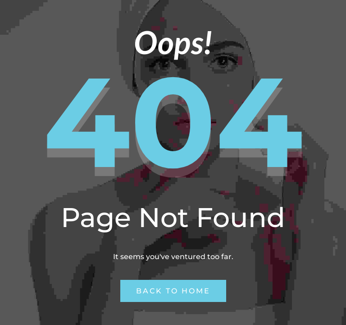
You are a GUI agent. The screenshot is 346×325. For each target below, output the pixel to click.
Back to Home (173, 291)
